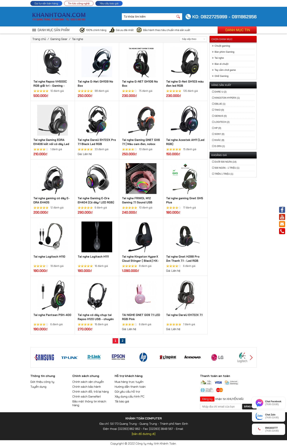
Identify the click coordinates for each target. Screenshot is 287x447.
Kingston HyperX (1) (227, 98)
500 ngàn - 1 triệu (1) (227, 168)
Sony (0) (219, 134)
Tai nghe (77, 39)
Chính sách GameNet (86, 396)
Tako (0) (219, 110)
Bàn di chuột (221, 64)
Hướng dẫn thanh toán (130, 387)
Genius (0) (221, 116)
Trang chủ (39, 39)
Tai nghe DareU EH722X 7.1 (184, 315)
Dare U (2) (220, 91)
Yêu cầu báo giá (109, 3)
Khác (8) (219, 140)
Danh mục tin (237, 30)
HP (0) (218, 128)
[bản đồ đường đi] (143, 434)
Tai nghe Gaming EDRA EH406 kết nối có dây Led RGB (51, 144)
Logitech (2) (222, 122)
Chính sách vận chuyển (88, 382)
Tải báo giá (122, 401)
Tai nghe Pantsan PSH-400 (52, 315)
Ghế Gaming (221, 76)
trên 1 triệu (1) (224, 174)
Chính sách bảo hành (86, 387)
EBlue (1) (220, 104)
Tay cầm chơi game (225, 70)
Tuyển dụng (38, 387)
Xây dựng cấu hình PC (129, 396)
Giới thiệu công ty (42, 382)
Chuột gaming (222, 45)
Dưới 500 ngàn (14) (225, 162)
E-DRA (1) (220, 146)
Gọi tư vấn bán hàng (46, 3)
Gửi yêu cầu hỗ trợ (127, 392)
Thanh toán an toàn (215, 376)
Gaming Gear (59, 39)
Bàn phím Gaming (224, 51)
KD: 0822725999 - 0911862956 (224, 17)
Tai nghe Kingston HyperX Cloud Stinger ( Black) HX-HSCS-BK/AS (140, 261)
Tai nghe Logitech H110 (49, 257)
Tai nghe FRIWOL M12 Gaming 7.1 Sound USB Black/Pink (137, 202)
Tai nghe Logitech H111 (93, 257)
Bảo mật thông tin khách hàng (89, 403)
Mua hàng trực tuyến (129, 382)
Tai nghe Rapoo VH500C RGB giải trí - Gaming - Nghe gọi (50, 86)
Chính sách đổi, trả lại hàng (90, 392)
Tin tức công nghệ (79, 3)
